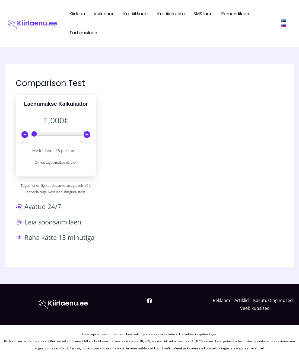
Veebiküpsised (255, 308)
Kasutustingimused (273, 300)
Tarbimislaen (83, 33)
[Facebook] (149, 300)
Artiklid (241, 300)
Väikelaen (104, 14)
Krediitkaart (135, 14)
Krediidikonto (171, 14)
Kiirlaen (77, 14)
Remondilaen (235, 14)
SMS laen (202, 14)
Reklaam (221, 300)
